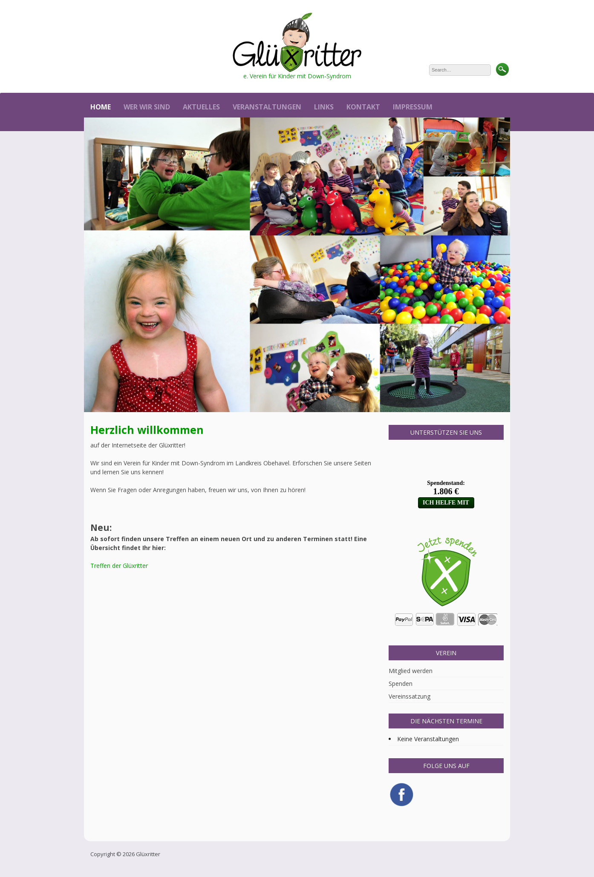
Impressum (413, 107)
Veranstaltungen (267, 107)
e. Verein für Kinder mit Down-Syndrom (297, 76)
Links (324, 107)
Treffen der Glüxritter (119, 566)
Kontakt (363, 107)
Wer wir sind (147, 107)
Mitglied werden (411, 671)
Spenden (400, 683)
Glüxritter (148, 854)
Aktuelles (201, 107)
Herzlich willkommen (147, 429)
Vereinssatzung (409, 696)
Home (100, 107)
